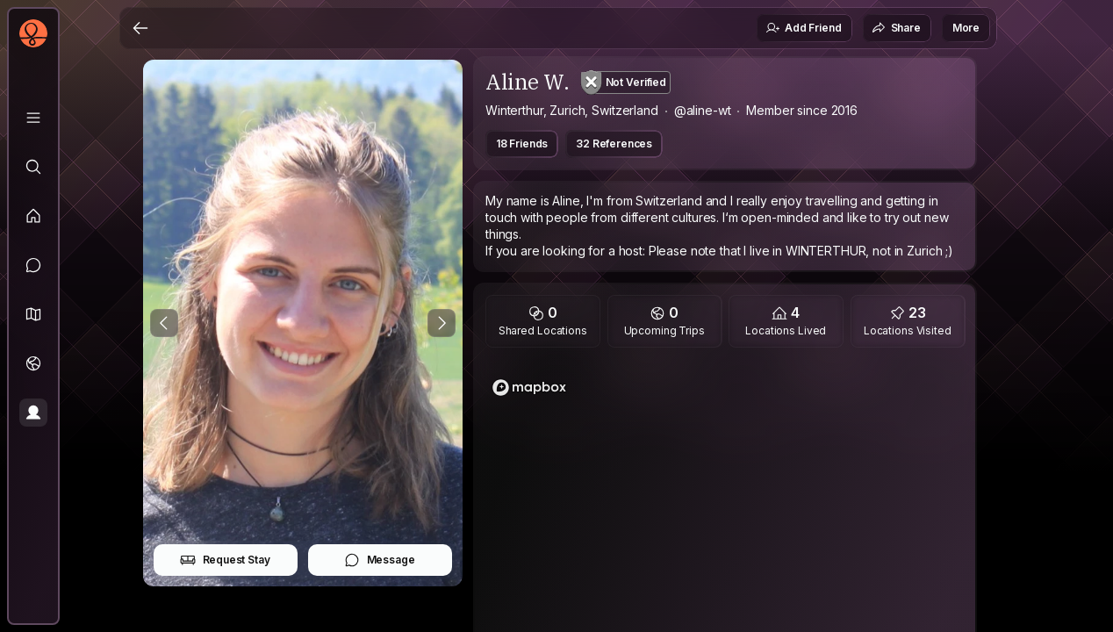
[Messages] (33, 265)
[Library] (33, 118)
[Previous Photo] (164, 323)
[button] (33, 314)
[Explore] (33, 167)
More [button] (966, 27)
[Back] (140, 28)
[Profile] (33, 413)
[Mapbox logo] (529, 387)
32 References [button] (614, 143)
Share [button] (896, 28)
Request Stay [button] (225, 560)
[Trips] (33, 363)
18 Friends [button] (522, 143)
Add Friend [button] (803, 28)
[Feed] (33, 216)
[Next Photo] (441, 323)
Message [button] (379, 560)
